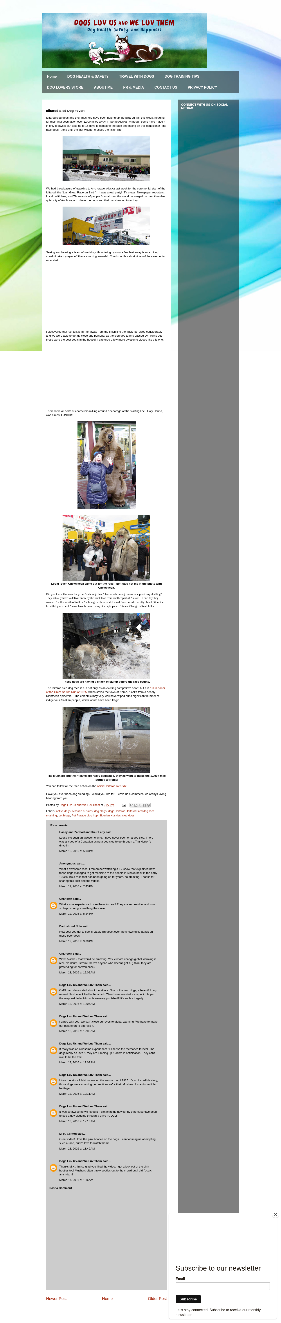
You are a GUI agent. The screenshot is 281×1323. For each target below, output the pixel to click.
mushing (51, 815)
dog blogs (100, 811)
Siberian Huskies (110, 815)
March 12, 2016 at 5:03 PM (76, 851)
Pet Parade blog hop (85, 815)
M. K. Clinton (68, 1133)
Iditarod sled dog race (141, 811)
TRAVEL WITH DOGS (136, 76)
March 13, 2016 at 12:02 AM (77, 972)
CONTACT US (166, 87)
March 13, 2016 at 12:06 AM (77, 1031)
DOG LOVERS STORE (65, 87)
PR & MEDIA (133, 87)
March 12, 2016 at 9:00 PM (76, 941)
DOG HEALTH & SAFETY (87, 76)
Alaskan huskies (82, 811)
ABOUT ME (103, 87)
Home (52, 76)
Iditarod (120, 811)
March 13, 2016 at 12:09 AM (77, 1062)
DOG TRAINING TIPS (182, 76)
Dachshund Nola (70, 926)
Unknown (65, 898)
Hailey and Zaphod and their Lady (82, 832)
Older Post (157, 1298)
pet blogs (64, 815)
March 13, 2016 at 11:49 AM (77, 1148)
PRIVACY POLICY (202, 87)
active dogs (63, 811)
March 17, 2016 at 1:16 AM (76, 1180)
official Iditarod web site (112, 786)
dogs (111, 811)
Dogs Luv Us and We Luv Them (80, 985)
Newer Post (56, 1298)
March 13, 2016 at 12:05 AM (77, 1003)
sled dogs (128, 815)
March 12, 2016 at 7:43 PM (76, 886)
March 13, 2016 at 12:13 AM (77, 1121)
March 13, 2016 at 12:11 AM (77, 1093)
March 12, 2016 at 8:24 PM (76, 913)
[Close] (275, 1214)
